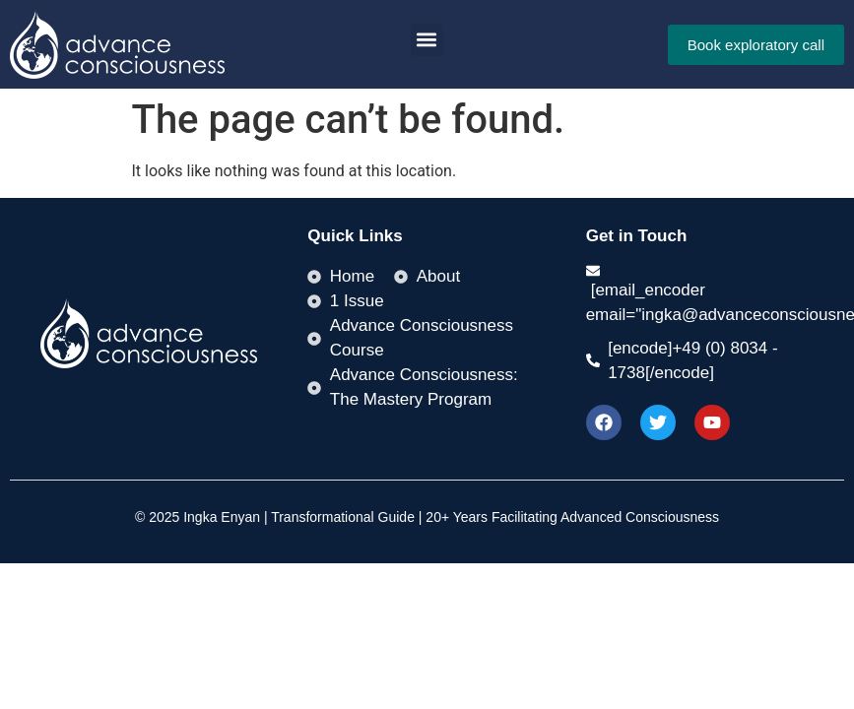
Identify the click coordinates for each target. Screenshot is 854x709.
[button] (427, 40)
